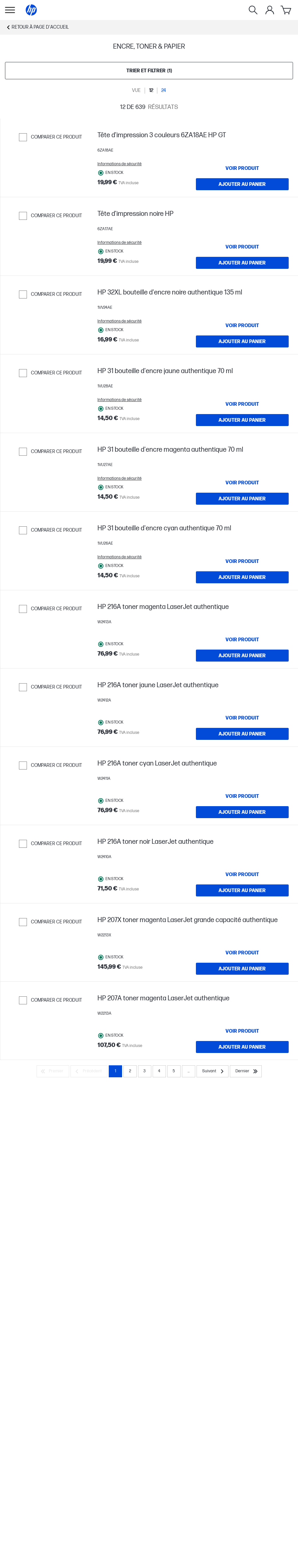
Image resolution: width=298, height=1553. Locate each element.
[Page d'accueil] (31, 10)
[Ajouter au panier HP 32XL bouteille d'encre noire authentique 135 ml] (242, 382)
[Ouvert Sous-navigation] (10, 10)
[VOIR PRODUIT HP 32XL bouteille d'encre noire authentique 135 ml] (242, 366)
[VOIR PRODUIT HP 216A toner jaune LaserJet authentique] (242, 828)
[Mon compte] (269, 10)
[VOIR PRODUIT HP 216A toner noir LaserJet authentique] (242, 1012)
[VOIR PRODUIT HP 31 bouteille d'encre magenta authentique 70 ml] (242, 551)
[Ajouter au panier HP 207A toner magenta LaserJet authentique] (242, 1213)
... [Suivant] (189, 1237)
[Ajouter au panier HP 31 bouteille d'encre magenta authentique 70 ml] (242, 567)
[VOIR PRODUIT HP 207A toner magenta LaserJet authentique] (242, 1197)
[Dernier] (246, 1237)
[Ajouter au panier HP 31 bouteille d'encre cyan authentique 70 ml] (242, 659)
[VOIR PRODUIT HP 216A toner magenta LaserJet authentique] (242, 736)
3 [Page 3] (144, 1237)
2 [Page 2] (130, 1237)
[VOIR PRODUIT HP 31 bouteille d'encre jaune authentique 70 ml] (242, 459)
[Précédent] (89, 1237)
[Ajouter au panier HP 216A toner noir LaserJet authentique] (242, 1028)
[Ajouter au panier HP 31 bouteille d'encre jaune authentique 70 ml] (242, 475)
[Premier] (53, 1237)
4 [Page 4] (159, 1237)
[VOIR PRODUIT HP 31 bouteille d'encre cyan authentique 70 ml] (242, 643)
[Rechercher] (253, 10)
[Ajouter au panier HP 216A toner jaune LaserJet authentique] (242, 844)
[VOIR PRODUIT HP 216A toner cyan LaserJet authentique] (242, 920)
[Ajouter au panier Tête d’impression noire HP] (242, 290)
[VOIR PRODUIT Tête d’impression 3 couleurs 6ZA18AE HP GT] (242, 182)
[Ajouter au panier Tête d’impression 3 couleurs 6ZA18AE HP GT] (242, 198)
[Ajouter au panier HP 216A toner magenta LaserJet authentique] (242, 752)
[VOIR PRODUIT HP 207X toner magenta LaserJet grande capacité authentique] (242, 1105)
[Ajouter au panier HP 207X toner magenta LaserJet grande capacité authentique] (242, 1121)
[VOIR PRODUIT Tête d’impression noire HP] (242, 274)
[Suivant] (212, 1237)
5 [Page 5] (174, 1237)
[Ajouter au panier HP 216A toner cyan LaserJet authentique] (242, 936)
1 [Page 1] (115, 1237)
